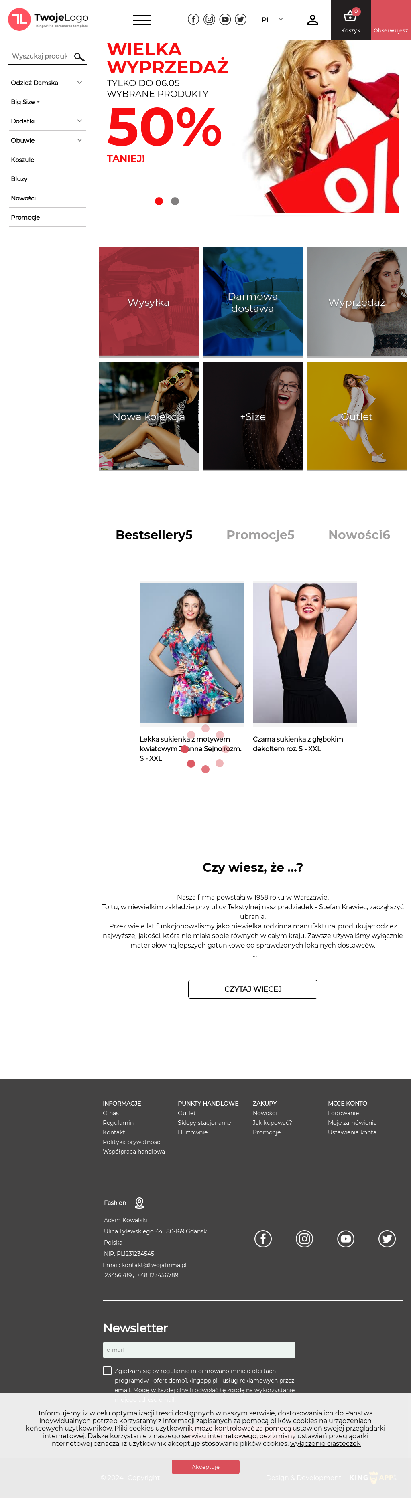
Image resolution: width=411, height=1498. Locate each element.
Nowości (23, 198)
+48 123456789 (158, 1275)
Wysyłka (149, 302)
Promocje (25, 217)
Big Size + (25, 102)
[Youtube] (225, 19)
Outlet (357, 416)
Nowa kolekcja (148, 416)
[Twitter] (240, 19)
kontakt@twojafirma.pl (154, 1265)
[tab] (154, 535)
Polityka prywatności (132, 1142)
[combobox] (274, 20)
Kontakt (114, 1132)
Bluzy (19, 179)
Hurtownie (193, 1132)
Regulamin (118, 1122)
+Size (253, 416)
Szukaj (76, 57)
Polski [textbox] (271, 20)
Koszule (22, 160)
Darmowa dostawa (253, 302)
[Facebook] (193, 19)
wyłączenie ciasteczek (325, 1443)
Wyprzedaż (356, 302)
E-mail (115, 1350)
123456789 (117, 1275)
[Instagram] (209, 19)
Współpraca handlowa (134, 1151)
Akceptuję (206, 1467)
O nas (111, 1113)
